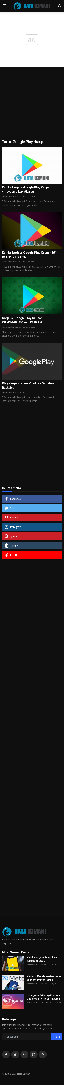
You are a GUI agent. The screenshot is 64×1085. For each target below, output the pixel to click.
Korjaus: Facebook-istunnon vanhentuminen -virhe (44, 978)
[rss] (43, 1054)
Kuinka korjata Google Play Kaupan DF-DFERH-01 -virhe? (29, 254)
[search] (59, 6)
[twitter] (15, 1054)
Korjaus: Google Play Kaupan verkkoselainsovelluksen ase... (23, 320)
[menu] (4, 6)
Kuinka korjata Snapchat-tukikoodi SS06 (42, 959)
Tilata (57, 1036)
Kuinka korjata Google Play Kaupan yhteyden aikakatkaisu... (26, 189)
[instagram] (34, 1054)
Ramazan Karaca (10, 196)
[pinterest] (24, 1054)
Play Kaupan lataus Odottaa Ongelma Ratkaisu (28, 385)
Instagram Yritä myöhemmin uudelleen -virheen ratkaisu (44, 997)
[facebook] (6, 1054)
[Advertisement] (32, 106)
